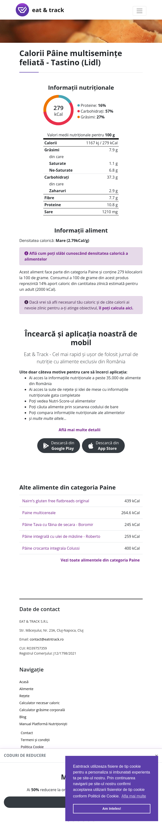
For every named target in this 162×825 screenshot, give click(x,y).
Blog (22, 717)
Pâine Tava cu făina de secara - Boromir (57, 524)
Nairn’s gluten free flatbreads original (55, 501)
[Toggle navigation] (139, 11)
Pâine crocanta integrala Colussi (51, 548)
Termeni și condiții (35, 739)
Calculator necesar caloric (39, 703)
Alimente (26, 688)
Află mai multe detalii (80, 429)
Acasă (24, 681)
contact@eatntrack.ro (47, 639)
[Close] (156, 756)
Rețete (24, 696)
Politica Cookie (32, 747)
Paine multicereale (39, 512)
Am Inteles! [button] (111, 808)
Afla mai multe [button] (134, 796)
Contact (27, 732)
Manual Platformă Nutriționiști (43, 724)
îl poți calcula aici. (116, 308)
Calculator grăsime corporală (42, 710)
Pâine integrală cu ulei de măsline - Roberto (61, 536)
